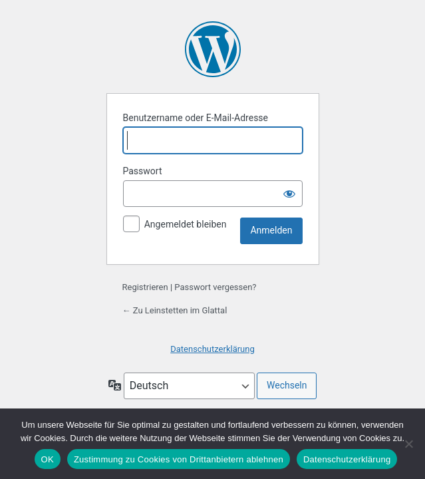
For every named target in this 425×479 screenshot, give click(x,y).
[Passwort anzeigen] (289, 193)
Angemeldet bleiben (185, 224)
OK (47, 459)
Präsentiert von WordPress (213, 49)
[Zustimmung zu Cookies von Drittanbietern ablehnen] (408, 443)
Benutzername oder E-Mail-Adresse (196, 117)
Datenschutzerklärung (212, 349)
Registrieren (145, 287)
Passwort (142, 171)
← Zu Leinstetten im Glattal (174, 310)
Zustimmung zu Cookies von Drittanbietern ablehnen (178, 459)
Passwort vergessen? (215, 287)
